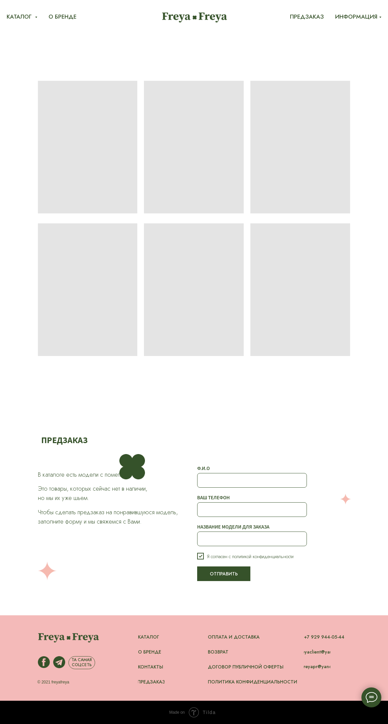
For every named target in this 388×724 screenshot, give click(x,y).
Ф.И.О (203, 468)
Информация (356, 17)
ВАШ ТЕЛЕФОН (213, 497)
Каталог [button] (20, 17)
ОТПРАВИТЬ (224, 573)
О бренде (62, 17)
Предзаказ (307, 17)
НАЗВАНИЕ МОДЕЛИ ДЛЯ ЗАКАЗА (233, 527)
